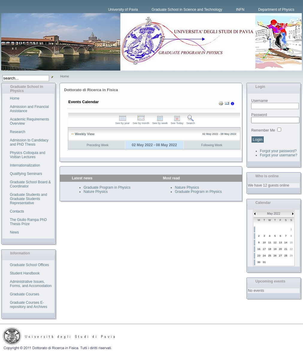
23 (258, 255)
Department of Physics (276, 9)
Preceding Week (97, 145)
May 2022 (273, 213)
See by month (141, 122)
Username (259, 101)
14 (285, 242)
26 (274, 255)
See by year (122, 122)
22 (291, 249)
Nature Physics (96, 192)
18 (269, 249)
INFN (240, 9)
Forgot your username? (278, 155)
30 (258, 262)
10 (264, 242)
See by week (160, 122)
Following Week (211, 145)
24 (264, 255)
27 (280, 255)
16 (258, 249)
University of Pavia (123, 9)
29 (291, 255)
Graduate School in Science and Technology (187, 9)
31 (264, 262)
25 (269, 255)
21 (285, 249)
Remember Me (263, 130)
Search (190, 122)
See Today (177, 122)
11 (269, 242)
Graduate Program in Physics (107, 187)
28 (285, 255)
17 (264, 249)
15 (291, 242)
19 (274, 249)
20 (280, 249)
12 (274, 242)
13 (280, 242)
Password (259, 115)
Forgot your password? (278, 151)
